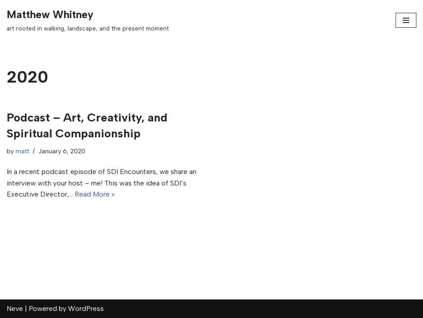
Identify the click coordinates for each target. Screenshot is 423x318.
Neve (15, 308)
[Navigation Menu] (406, 20)
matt (22, 151)
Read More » (94, 194)
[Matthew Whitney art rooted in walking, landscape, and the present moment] (88, 20)
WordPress (86, 308)
